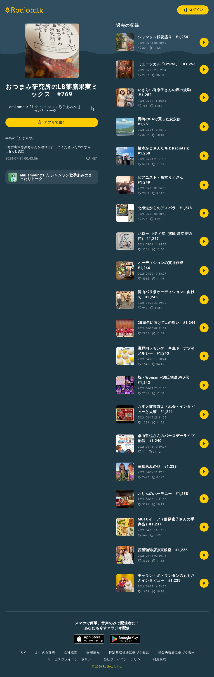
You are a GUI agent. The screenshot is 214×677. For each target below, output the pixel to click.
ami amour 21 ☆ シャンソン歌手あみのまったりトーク (45, 109)
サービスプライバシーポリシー (71, 659)
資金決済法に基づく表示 (176, 652)
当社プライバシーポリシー (124, 659)
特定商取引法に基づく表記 (129, 652)
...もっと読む (14, 151)
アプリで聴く (51, 122)
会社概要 (70, 652)
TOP (22, 652)
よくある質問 (45, 652)
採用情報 (93, 652)
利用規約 (159, 659)
